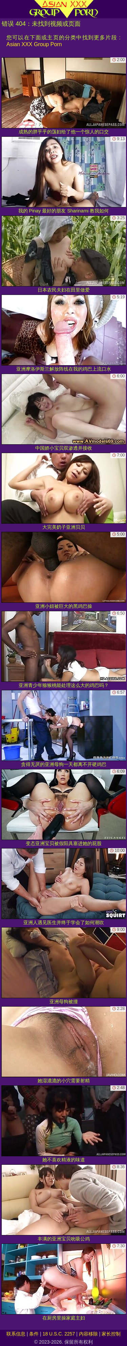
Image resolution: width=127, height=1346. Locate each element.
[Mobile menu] (6, 9)
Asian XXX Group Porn (34, 44)
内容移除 (88, 1333)
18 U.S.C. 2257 (59, 1333)
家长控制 (111, 1333)
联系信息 (15, 1333)
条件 (34, 1333)
